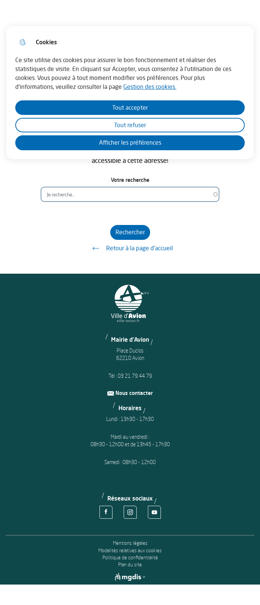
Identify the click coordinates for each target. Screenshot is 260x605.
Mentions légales (130, 543)
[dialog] (129, 92)
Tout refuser (130, 125)
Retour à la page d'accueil (130, 248)
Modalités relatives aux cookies (130, 550)
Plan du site (130, 564)
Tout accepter (130, 107)
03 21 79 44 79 (135, 376)
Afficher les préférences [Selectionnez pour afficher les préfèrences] (130, 142)
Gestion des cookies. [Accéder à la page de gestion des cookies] (149, 86)
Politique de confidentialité (130, 557)
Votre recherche (130, 180)
